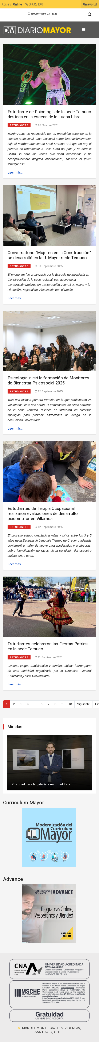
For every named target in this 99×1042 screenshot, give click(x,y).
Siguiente (83, 704)
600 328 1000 (34, 4)
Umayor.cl (90, 4)
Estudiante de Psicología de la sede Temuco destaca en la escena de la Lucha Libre (49, 114)
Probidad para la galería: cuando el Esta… (42, 784)
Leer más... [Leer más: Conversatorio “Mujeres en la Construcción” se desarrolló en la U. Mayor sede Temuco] (15, 298)
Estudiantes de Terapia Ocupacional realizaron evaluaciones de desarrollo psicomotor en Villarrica (43, 513)
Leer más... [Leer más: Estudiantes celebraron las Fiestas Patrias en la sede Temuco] (15, 684)
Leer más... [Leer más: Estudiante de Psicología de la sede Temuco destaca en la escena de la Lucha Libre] (15, 172)
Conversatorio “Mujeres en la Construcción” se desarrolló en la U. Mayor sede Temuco (49, 255)
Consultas (12, 4)
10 (70, 704)
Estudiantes (19, 125)
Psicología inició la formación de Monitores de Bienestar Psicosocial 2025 (48, 380)
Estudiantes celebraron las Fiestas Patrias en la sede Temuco (48, 646)
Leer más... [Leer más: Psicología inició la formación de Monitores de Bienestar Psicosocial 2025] (15, 428)
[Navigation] (83, 29)
